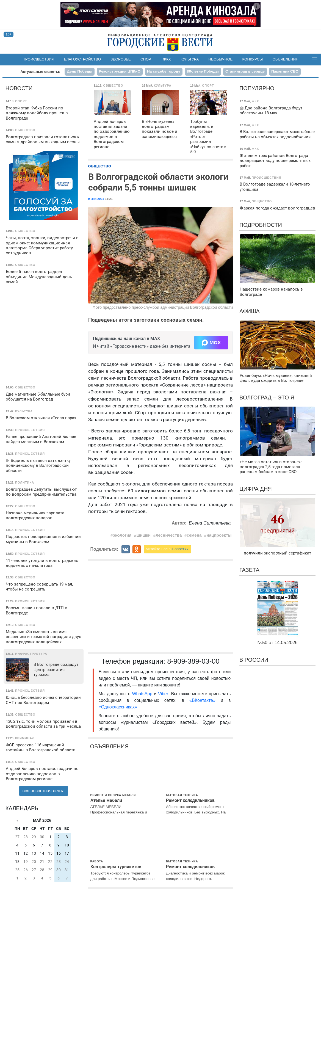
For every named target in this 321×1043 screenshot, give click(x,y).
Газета (249, 570)
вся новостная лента (44, 790)
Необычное (220, 59)
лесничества (169, 535)
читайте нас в (167, 549)
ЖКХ (167, 59)
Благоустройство (82, 59)
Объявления (285, 59)
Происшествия (38, 59)
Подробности (260, 225)
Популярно (256, 88)
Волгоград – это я (266, 397)
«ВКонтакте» (202, 700)
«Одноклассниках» (118, 707)
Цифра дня (255, 489)
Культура (190, 59)
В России (253, 660)
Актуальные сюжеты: (40, 72)
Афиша (249, 311)
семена (194, 535)
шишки (144, 535)
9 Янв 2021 (96, 198)
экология (122, 535)
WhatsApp (143, 693)
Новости (19, 88)
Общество (99, 166)
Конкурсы (252, 59)
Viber (163, 693)
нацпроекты (218, 535)
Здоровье (120, 59)
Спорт (146, 59)
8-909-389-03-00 (193, 661)
